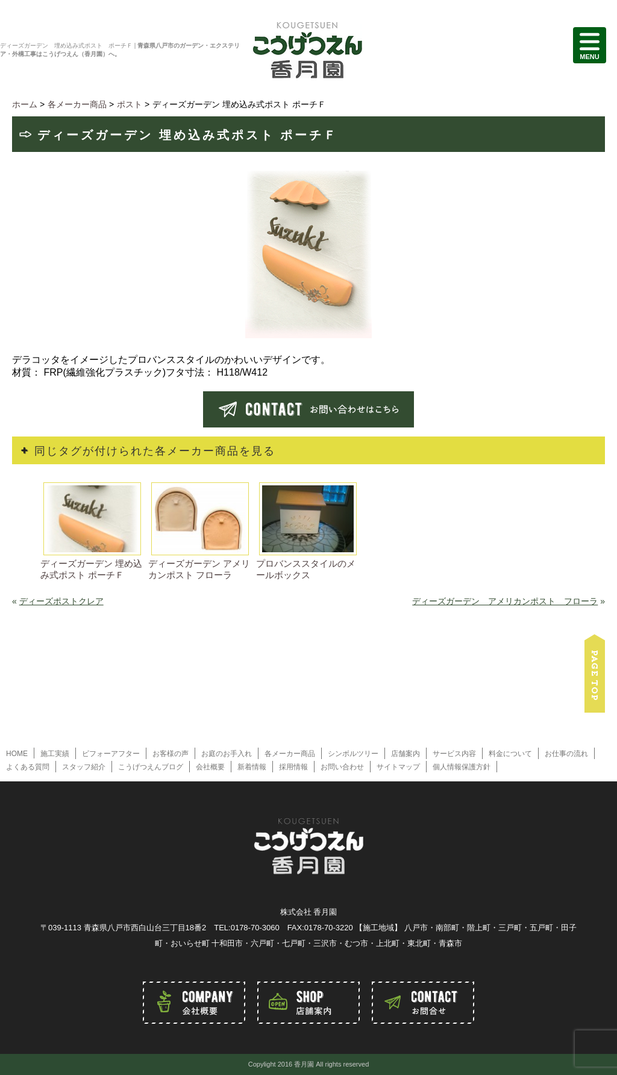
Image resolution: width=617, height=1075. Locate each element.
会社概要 (210, 767)
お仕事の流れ (566, 753)
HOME (17, 753)
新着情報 (251, 767)
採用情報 (293, 767)
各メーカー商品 (290, 753)
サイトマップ (398, 767)
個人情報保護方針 (461, 767)
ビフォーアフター (111, 753)
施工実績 (54, 753)
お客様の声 (170, 753)
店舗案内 (405, 753)
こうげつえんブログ (150, 767)
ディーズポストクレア (61, 601)
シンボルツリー (353, 753)
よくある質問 (27, 767)
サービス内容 (454, 753)
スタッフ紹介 (83, 767)
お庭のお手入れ (226, 753)
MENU (590, 45)
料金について (510, 753)
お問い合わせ (342, 767)
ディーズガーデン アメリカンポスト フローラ (505, 601)
